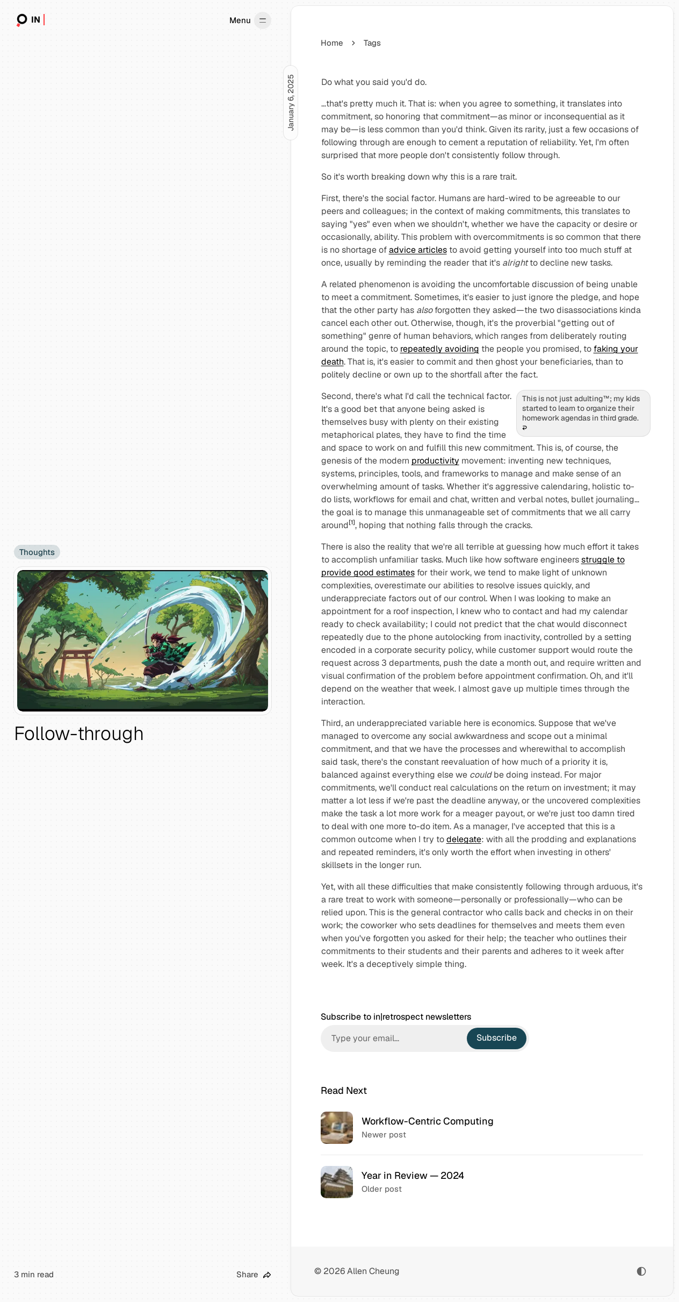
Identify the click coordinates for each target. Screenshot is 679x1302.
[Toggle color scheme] (641, 1271)
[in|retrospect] (29, 20)
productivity (435, 460)
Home (332, 43)
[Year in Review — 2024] (482, 1182)
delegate (463, 839)
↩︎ (524, 428)
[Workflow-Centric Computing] (482, 1128)
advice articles (417, 249)
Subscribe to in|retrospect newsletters (396, 1017)
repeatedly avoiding (439, 348)
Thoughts (37, 552)
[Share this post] (254, 1274)
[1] (351, 522)
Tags (372, 43)
